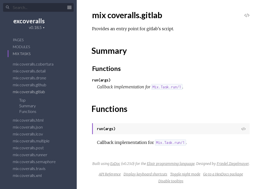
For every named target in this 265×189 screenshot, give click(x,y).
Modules (21, 47)
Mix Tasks (21, 53)
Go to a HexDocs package (223, 174)
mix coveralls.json (31, 126)
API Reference (110, 174)
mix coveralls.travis (32, 168)
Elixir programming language (171, 163)
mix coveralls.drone (33, 77)
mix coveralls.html (31, 120)
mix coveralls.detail (32, 70)
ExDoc (115, 163)
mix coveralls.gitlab (32, 91)
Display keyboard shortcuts (145, 174)
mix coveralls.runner (33, 154)
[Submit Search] (7, 7)
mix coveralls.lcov (31, 133)
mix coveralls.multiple (34, 140)
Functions (31, 111)
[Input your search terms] (38, 7)
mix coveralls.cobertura (36, 63)
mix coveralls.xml (30, 175)
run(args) (101, 80)
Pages (18, 40)
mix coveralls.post (31, 147)
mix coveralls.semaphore (37, 161)
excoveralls (29, 21)
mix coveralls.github (33, 84)
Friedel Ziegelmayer (233, 163)
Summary (27, 105)
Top (22, 100)
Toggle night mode (185, 174)
